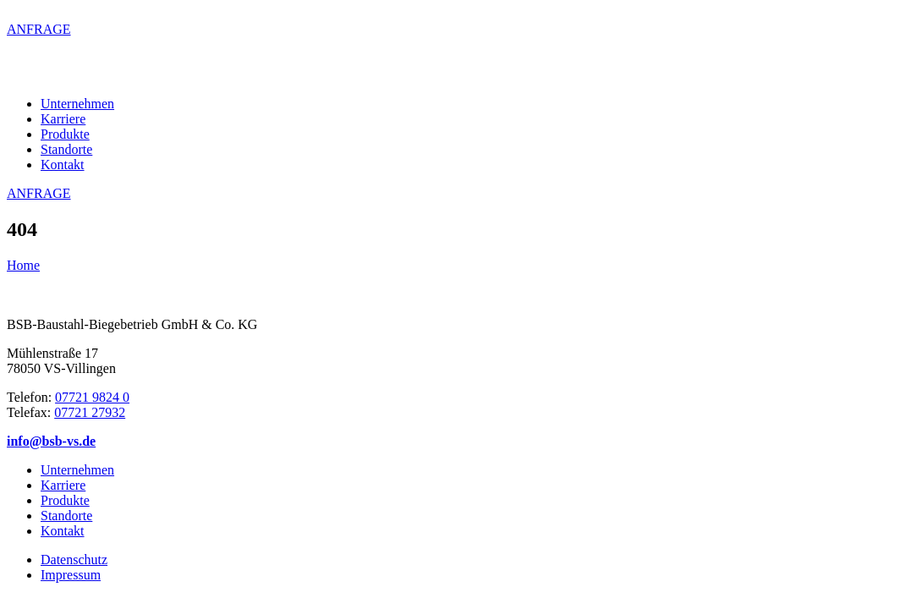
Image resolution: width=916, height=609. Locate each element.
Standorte (66, 149)
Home (23, 265)
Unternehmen (77, 103)
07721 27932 (89, 412)
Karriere (63, 119)
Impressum (71, 575)
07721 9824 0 (92, 397)
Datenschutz (74, 559)
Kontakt (63, 164)
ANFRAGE (39, 29)
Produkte (65, 134)
